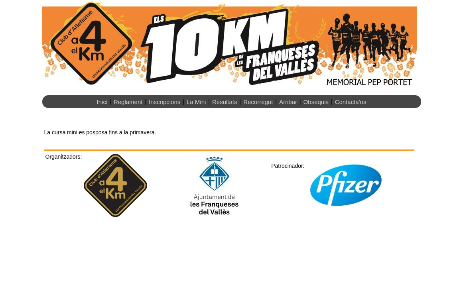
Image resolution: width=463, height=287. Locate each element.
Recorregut (258, 101)
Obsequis (316, 101)
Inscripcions (164, 101)
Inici (102, 101)
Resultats (224, 101)
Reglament (128, 101)
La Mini (196, 101)
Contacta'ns (350, 101)
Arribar (288, 101)
